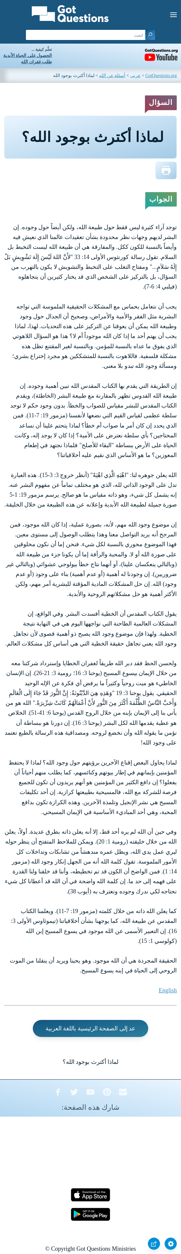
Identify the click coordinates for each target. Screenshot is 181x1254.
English (168, 990)
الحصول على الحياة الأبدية (27, 55)
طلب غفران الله (36, 61)
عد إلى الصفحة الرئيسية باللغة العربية (91, 1028)
